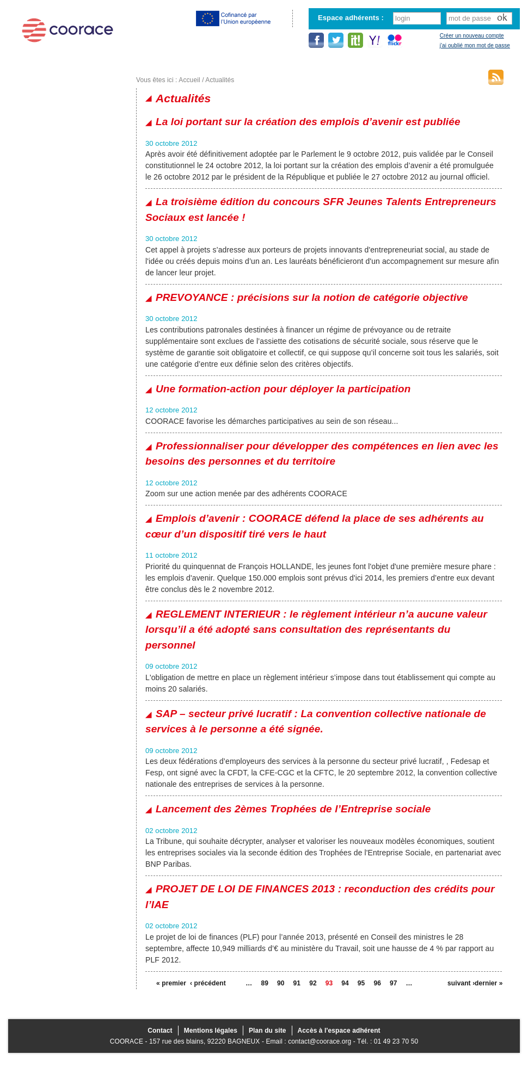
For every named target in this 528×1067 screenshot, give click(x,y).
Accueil (189, 80)
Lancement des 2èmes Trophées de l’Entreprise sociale (293, 809)
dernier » (488, 983)
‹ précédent (203, 983)
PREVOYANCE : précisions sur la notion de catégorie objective (312, 297)
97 (393, 983)
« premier (169, 983)
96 (377, 983)
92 (313, 983)
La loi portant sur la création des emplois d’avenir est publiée (308, 121)
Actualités (219, 80)
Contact (160, 1030)
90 (281, 983)
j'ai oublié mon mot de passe (475, 45)
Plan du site (267, 1030)
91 (297, 983)
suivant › (461, 983)
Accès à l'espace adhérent (339, 1030)
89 (264, 983)
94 (345, 983)
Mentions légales (210, 1030)
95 (361, 983)
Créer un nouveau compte (472, 36)
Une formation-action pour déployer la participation (283, 388)
